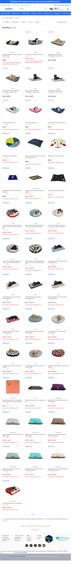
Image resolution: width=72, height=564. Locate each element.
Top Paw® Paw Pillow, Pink (31, 122)
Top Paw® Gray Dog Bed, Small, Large (34, 54)
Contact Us (17, 540)
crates (45, 519)
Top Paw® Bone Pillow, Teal (8, 122)
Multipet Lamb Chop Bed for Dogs (56, 156)
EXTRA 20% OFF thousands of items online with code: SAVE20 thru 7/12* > (35, 1)
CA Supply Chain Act (51, 551)
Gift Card (16, 5)
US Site (39, 535)
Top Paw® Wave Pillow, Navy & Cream (57, 122)
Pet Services (5, 535)
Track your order (25, 5)
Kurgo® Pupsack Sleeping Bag (9, 156)
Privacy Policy (30, 551)
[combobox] (33, 8)
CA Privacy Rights (62, 551)
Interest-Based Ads (40, 551)
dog (5, 519)
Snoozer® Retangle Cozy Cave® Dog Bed (12, 503)
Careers (29, 537)
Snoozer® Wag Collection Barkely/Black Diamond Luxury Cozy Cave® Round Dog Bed (34, 262)
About (28, 535)
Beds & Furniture (9, 17)
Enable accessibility (6, 5)
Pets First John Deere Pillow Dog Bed (56, 190)
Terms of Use (22, 551)
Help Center (5, 537)
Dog (3, 17)
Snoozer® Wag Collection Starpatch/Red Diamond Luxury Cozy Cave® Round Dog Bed (12, 227)
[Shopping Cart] (69, 9)
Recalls (16, 551)
